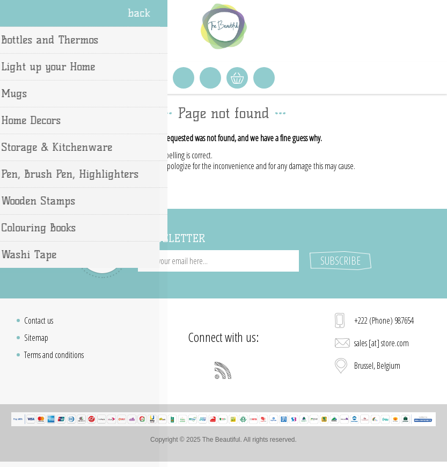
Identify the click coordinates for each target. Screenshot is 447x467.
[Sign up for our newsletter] (218, 261)
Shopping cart (237, 78)
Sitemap (36, 338)
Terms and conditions (54, 355)
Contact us (38, 320)
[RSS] (223, 370)
